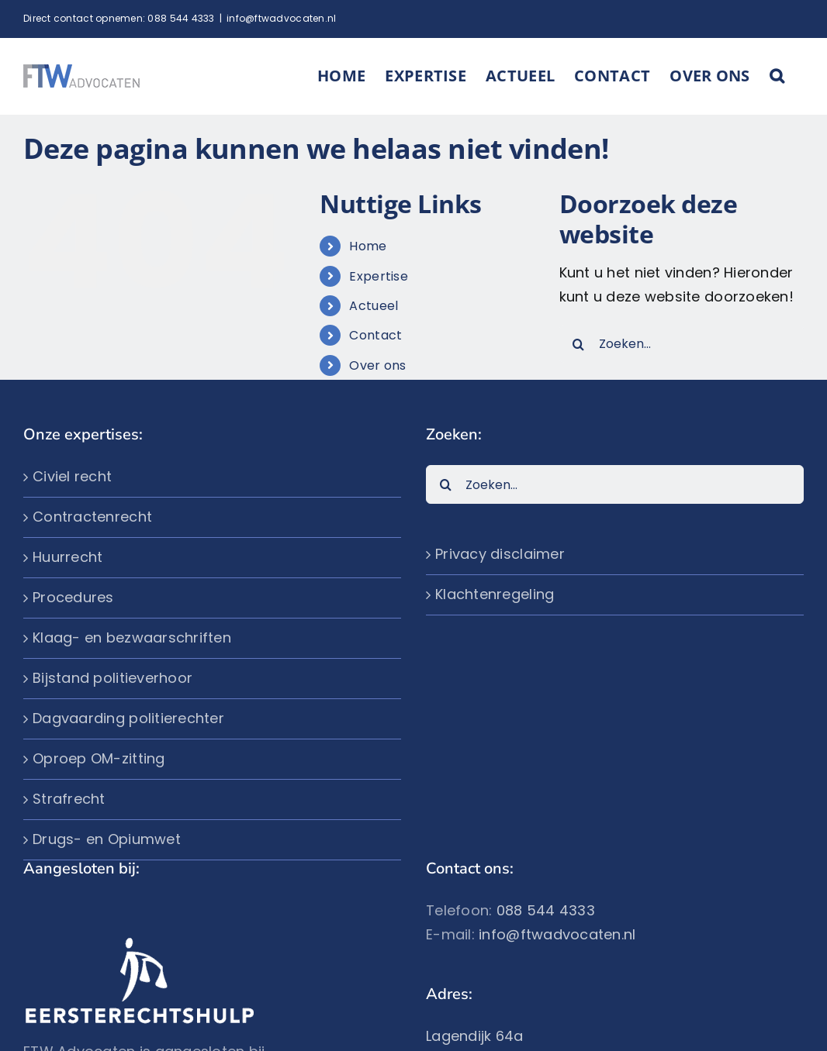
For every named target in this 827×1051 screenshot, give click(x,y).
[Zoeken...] (681, 344)
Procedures (73, 597)
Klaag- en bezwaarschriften (132, 637)
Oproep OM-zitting (99, 758)
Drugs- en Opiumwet (107, 839)
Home (367, 246)
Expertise (378, 276)
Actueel (373, 306)
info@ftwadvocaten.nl (281, 18)
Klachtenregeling (494, 594)
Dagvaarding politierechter (128, 718)
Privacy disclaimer (500, 553)
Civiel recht (72, 476)
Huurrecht (67, 557)
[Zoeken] (578, 344)
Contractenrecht (92, 516)
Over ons (377, 365)
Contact (375, 335)
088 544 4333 (180, 18)
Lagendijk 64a (475, 1036)
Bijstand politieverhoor (112, 677)
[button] (777, 76)
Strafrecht (69, 798)
